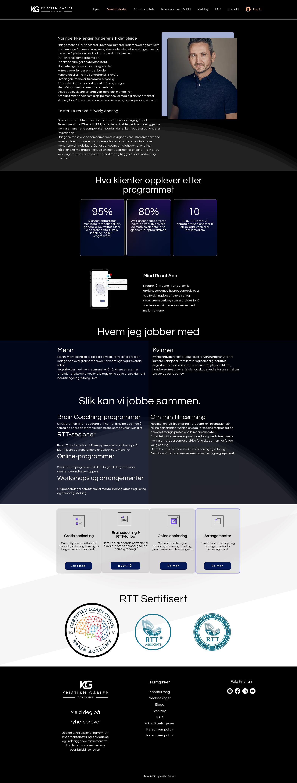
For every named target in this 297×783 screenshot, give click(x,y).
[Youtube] (253, 691)
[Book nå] (125, 566)
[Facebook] (237, 691)
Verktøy (160, 711)
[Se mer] (173, 566)
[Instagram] (230, 691)
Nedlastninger (159, 698)
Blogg (159, 704)
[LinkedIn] (245, 691)
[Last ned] (78, 566)
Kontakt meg (159, 692)
